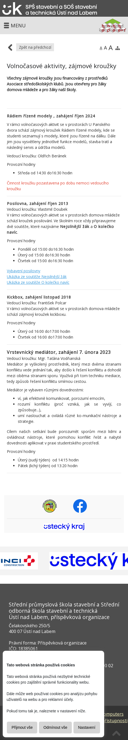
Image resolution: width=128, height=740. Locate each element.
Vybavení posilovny (23, 270)
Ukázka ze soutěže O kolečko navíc (38, 282)
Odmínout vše (55, 727)
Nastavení (86, 727)
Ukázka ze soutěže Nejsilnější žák (37, 276)
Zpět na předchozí (35, 47)
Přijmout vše (22, 727)
